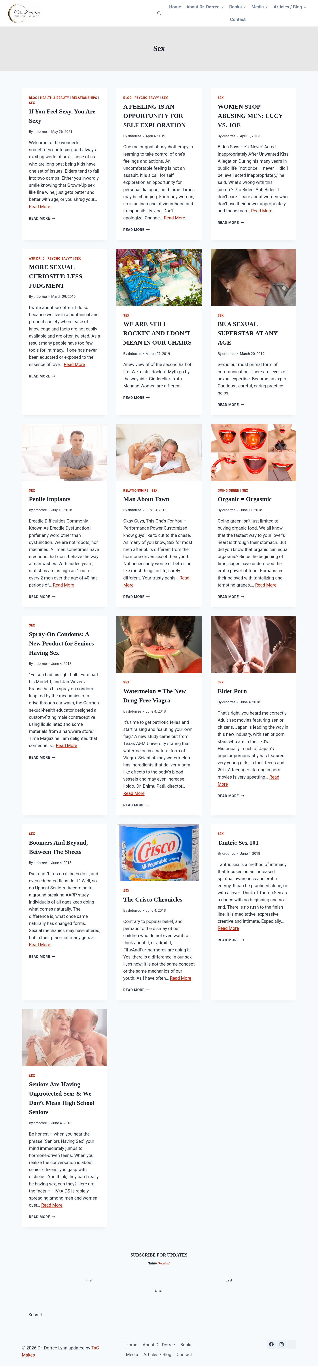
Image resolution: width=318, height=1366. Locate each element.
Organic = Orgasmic (245, 498)
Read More (39, 206)
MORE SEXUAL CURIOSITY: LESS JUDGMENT (55, 275)
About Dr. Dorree (159, 1341)
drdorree (40, 132)
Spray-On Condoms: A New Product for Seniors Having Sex (61, 642)
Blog (33, 98)
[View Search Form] (159, 13)
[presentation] (159, 276)
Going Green (228, 489)
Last (229, 1277)
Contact (238, 19)
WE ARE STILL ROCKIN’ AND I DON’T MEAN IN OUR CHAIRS (157, 332)
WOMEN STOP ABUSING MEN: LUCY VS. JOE (250, 115)
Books (186, 1341)
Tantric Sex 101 (238, 840)
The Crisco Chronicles (152, 897)
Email (159, 1287)
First (89, 1277)
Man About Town (146, 498)
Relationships (84, 98)
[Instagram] (281, 1340)
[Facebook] (271, 1340)
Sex (32, 102)
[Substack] (291, 1340)
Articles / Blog (157, 1351)
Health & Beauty (54, 98)
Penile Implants (49, 498)
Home (176, 6)
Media (132, 1351)
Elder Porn (232, 689)
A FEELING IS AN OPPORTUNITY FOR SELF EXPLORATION (154, 115)
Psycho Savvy (146, 98)
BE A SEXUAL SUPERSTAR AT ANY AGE (248, 332)
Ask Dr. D (37, 258)
